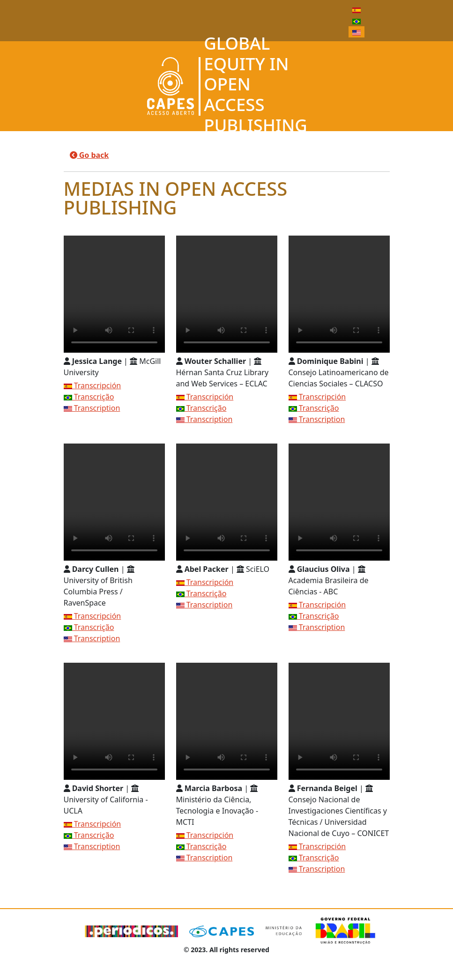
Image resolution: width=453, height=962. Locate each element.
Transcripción (92, 385)
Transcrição (89, 397)
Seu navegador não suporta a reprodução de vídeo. (114, 294)
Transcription (92, 408)
